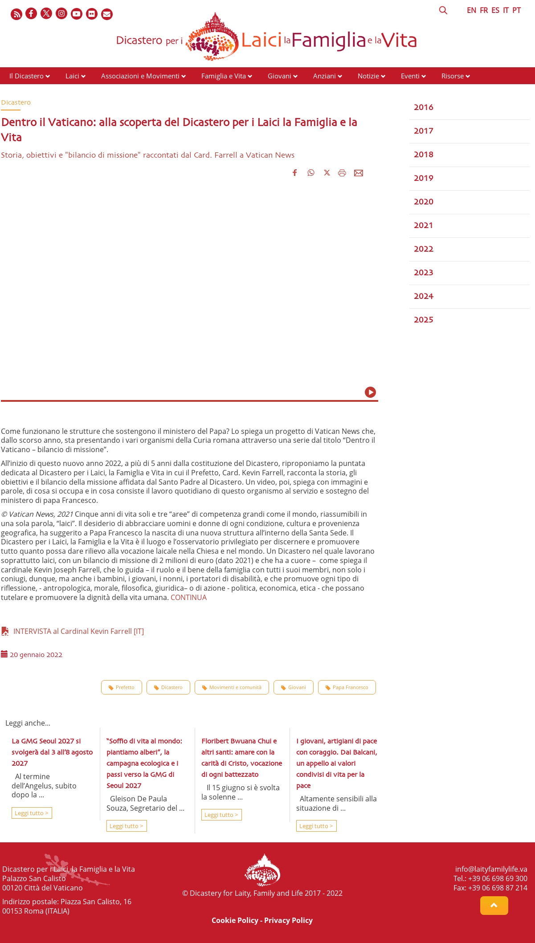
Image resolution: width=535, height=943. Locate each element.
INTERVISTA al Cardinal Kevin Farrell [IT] (72, 631)
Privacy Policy (288, 920)
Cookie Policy (235, 920)
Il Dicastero (26, 75)
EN (471, 10)
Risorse (452, 75)
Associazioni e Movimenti (140, 75)
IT (506, 10)
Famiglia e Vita (223, 75)
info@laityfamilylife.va (491, 869)
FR (484, 10)
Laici (72, 75)
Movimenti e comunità (231, 687)
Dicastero (168, 687)
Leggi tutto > (30, 813)
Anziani (324, 75)
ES (495, 10)
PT (516, 10)
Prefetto (122, 687)
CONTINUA (189, 597)
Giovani (279, 75)
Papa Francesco (347, 687)
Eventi (410, 75)
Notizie (368, 75)
